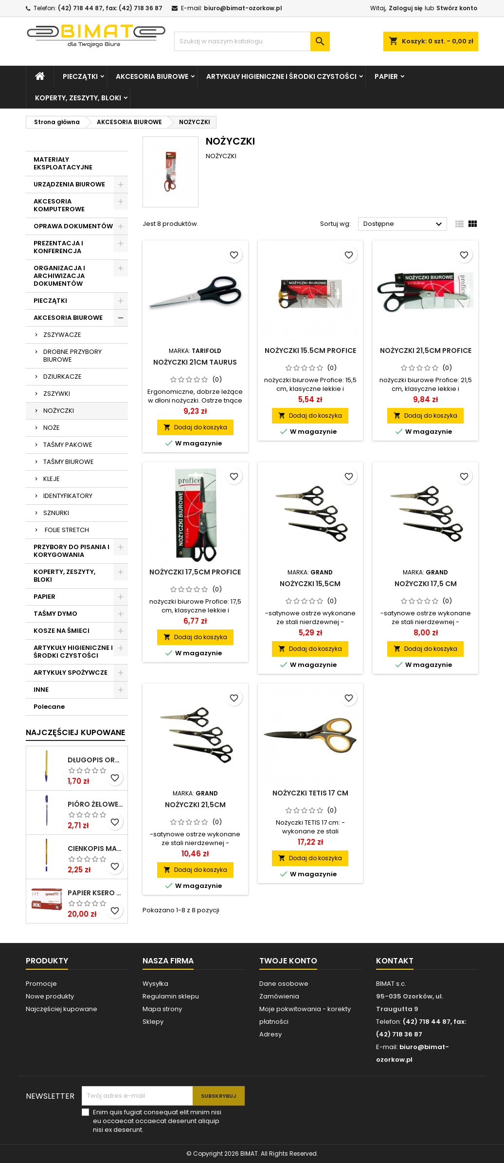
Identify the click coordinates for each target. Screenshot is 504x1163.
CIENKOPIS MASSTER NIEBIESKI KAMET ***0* (96, 848)
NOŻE (51, 427)
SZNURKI (56, 512)
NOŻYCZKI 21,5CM (195, 805)
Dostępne (404, 224)
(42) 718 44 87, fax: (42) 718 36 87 (110, 8)
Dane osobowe (283, 983)
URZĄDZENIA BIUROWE (69, 184)
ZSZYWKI (56, 393)
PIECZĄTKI (80, 76)
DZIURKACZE (62, 376)
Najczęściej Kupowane (75, 732)
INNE (41, 689)
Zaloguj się (405, 8)
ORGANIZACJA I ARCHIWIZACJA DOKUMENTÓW (59, 275)
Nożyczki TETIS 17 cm (310, 793)
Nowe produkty (50, 996)
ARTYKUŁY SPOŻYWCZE (71, 672)
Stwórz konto (456, 8)
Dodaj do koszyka (195, 427)
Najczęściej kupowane (61, 1009)
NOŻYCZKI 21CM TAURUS (195, 362)
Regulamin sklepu (171, 996)
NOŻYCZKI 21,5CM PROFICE (425, 350)
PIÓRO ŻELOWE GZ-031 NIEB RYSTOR (96, 804)
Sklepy (153, 1021)
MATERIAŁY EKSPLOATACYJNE (63, 163)
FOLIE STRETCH (66, 530)
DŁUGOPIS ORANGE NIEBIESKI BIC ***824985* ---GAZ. (96, 760)
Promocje (41, 983)
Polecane (49, 706)
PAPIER (386, 76)
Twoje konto (288, 960)
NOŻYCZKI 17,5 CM (426, 584)
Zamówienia (279, 996)
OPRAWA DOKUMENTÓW (73, 226)
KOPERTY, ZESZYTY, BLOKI (78, 98)
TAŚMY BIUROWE (68, 461)
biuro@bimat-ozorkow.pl (243, 8)
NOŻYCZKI (58, 410)
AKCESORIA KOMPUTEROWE (59, 205)
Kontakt (395, 960)
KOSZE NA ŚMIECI (62, 630)
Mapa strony (162, 1009)
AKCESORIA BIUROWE (152, 76)
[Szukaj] (252, 41)
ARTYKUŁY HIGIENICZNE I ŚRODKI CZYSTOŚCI (281, 76)
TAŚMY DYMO (55, 613)
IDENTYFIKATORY (67, 495)
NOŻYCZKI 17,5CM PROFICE (195, 572)
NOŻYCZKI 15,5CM (310, 584)
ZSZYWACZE (62, 334)
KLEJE (51, 478)
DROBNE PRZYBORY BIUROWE (72, 355)
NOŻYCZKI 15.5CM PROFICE (310, 350)
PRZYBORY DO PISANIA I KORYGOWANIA (71, 550)
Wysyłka (155, 983)
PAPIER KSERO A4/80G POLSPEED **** (96, 893)
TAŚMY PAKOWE (67, 444)
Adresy (270, 1034)
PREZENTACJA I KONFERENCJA (58, 247)
